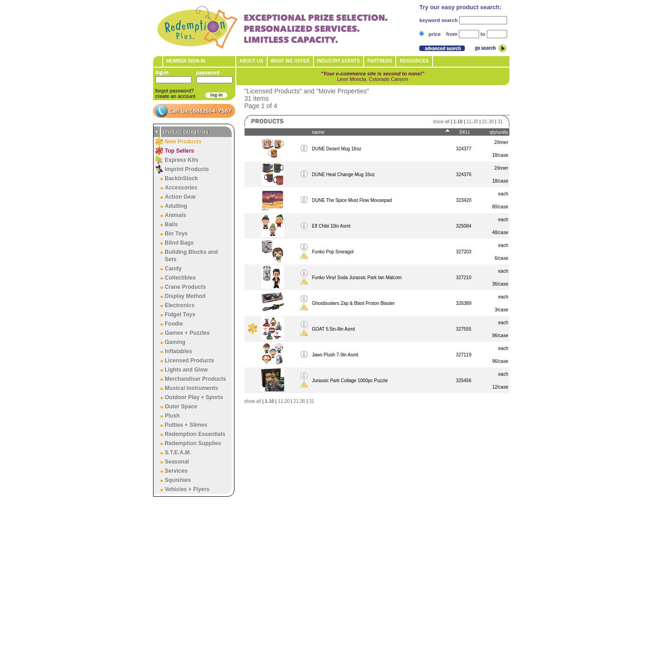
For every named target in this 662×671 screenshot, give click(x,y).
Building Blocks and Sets (191, 256)
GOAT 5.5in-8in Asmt (333, 329)
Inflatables (178, 351)
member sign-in (185, 60)
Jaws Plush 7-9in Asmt (335, 354)
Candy (173, 268)
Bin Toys (176, 233)
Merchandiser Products (195, 379)
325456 (463, 380)
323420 (463, 200)
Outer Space (181, 406)
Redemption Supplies (193, 443)
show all (441, 121)
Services (176, 471)
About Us (251, 60)
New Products (183, 141)
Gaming (175, 342)
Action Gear (180, 197)
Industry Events (338, 60)
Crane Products (185, 287)
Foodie (174, 324)
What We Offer (290, 60)
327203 (463, 251)
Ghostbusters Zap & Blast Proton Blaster (353, 303)
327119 (463, 354)
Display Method (185, 296)
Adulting (176, 206)
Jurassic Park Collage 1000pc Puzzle (350, 380)
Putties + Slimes (186, 425)
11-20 (472, 121)
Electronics (180, 305)
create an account (175, 96)
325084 (463, 226)
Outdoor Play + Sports (194, 397)
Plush (172, 416)
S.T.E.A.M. (178, 452)
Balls (171, 224)
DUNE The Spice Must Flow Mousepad (352, 200)
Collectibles (180, 278)
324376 (463, 174)
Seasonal (177, 462)
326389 (463, 303)
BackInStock (181, 178)
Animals (176, 215)
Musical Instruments (191, 388)
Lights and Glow (186, 370)
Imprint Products (187, 169)
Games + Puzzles (187, 333)
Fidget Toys (180, 314)
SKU (464, 132)
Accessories (181, 187)
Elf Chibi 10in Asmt (331, 226)
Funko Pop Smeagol (333, 251)
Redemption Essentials (195, 434)
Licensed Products (189, 360)
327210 (463, 277)
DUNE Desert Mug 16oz (336, 148)
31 (499, 121)
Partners (379, 60)
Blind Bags (179, 243)
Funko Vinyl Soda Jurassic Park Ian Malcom (356, 277)
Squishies (178, 480)
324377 (463, 148)
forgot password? (174, 90)
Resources (413, 60)
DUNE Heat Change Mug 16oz (343, 174)
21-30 (488, 121)
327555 (463, 329)
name (318, 132)
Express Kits (182, 160)
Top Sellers (179, 151)
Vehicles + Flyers (187, 489)
